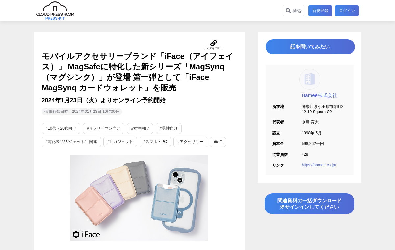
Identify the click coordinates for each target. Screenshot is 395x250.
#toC (218, 142)
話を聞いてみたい (309, 48)
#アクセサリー (190, 141)
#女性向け (140, 128)
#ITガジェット (120, 141)
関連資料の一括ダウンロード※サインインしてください (309, 208)
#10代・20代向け (61, 128)
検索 (293, 10)
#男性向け (169, 128)
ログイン (347, 10)
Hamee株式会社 (319, 98)
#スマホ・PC (155, 141)
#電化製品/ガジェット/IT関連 (71, 141)
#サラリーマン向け (104, 128)
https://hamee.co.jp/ (319, 167)
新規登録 (319, 10)
